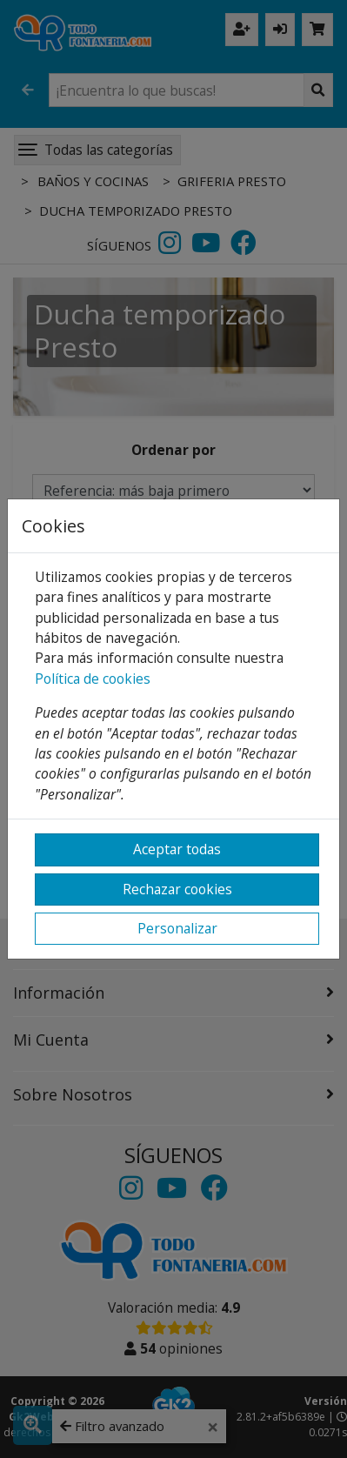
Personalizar (177, 928)
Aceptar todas (177, 849)
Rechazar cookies (177, 889)
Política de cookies (92, 678)
